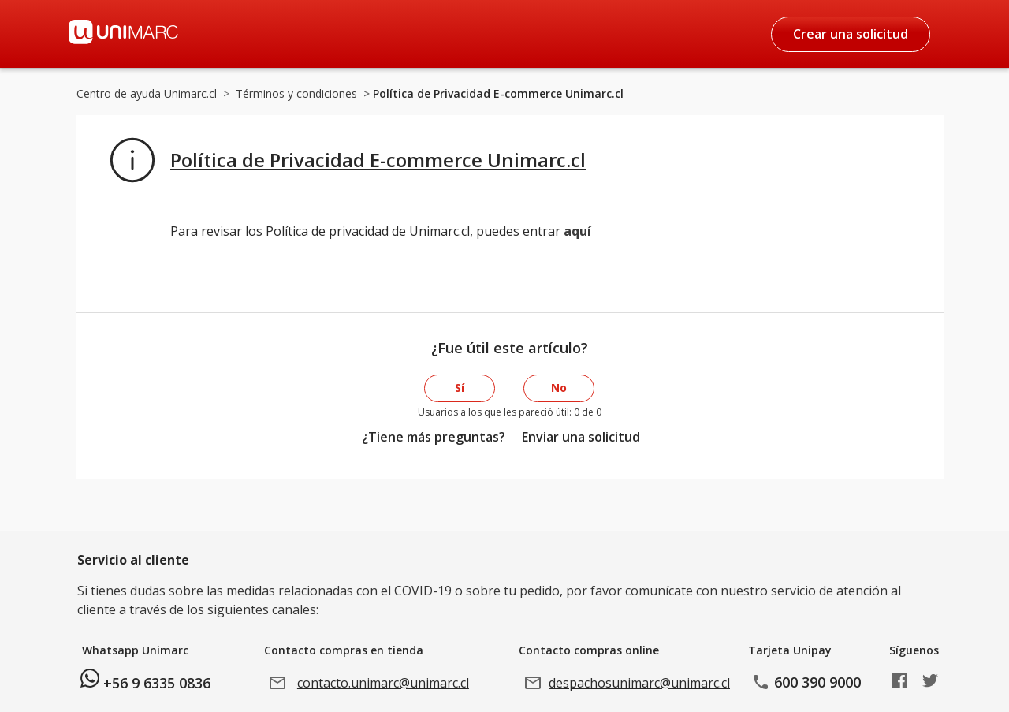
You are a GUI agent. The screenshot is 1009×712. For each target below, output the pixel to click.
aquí (579, 231)
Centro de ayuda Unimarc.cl (146, 93)
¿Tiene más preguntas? (433, 436)
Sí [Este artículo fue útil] (459, 387)
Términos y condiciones (296, 93)
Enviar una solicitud (581, 436)
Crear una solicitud (850, 34)
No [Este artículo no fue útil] (559, 387)
